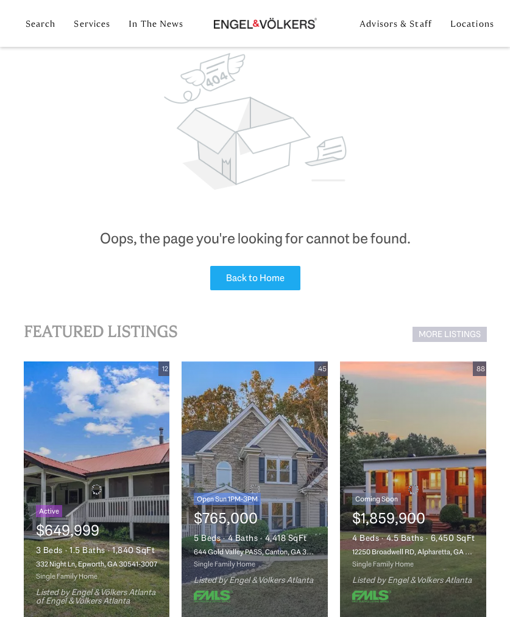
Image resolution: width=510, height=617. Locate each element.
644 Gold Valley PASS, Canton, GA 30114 (257, 552)
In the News (156, 23)
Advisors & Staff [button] (395, 23)
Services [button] (92, 23)
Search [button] (41, 23)
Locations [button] (472, 23)
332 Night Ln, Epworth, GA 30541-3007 (96, 564)
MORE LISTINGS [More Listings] (450, 334)
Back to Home (255, 277)
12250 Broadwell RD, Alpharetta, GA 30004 (419, 552)
